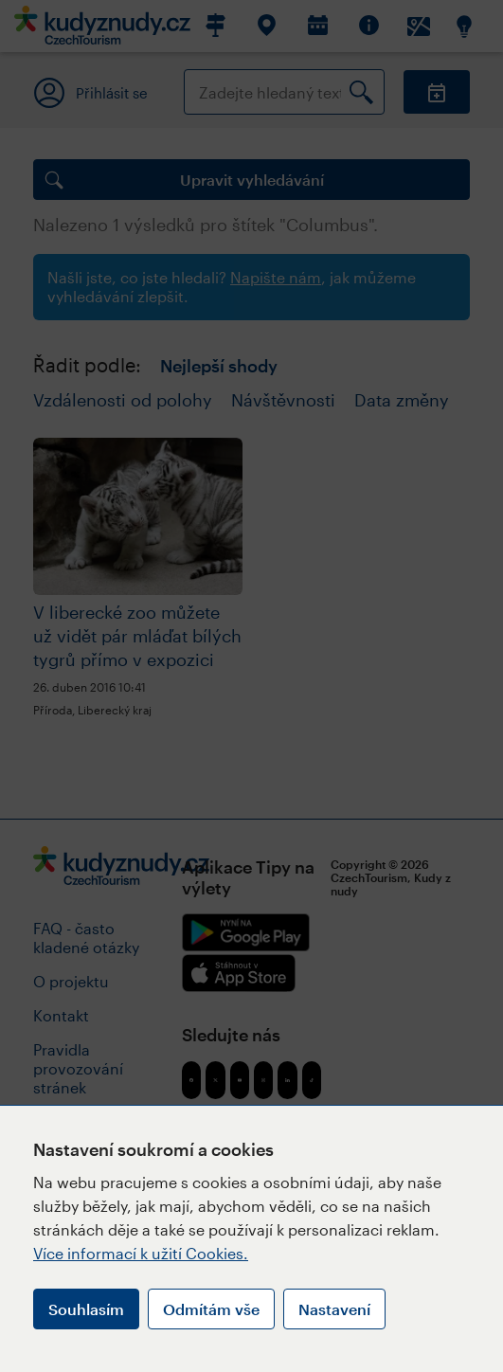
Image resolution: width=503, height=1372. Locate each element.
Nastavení (334, 1309)
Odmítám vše (211, 1309)
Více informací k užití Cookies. (140, 1253)
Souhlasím (86, 1309)
